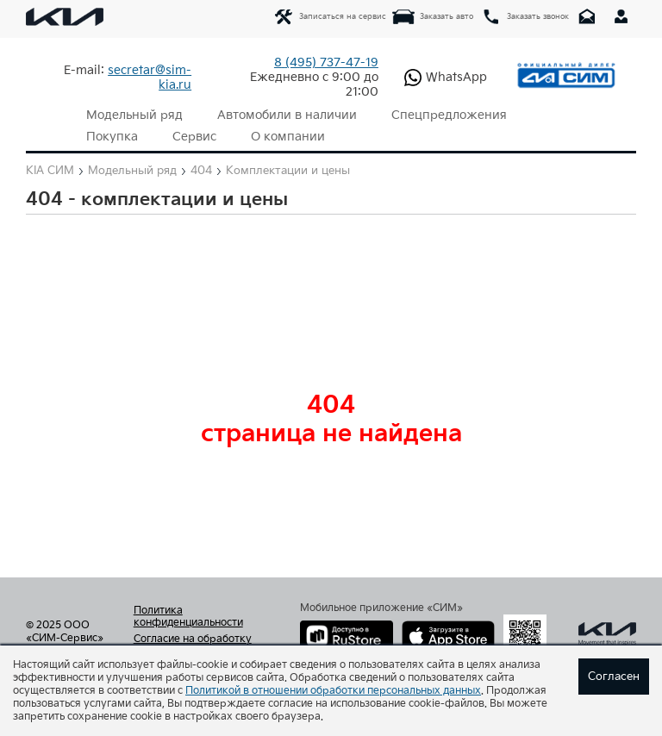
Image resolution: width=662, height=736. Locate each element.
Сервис (194, 136)
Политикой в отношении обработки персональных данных (333, 690)
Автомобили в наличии (287, 115)
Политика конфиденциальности (188, 617)
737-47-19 (326, 62)
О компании (288, 136)
